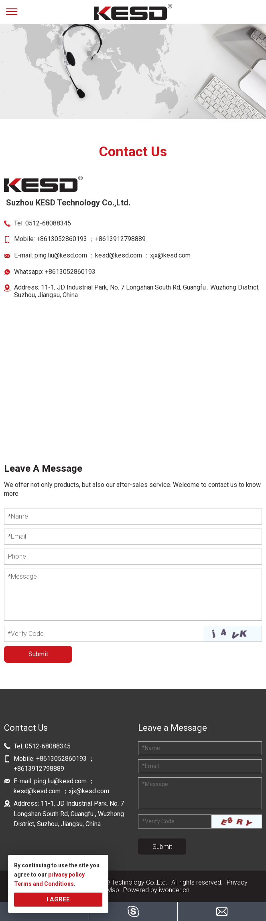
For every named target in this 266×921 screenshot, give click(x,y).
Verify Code (26, 633)
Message (22, 576)
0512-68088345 (48, 223)
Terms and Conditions (44, 884)
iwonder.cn (174, 890)
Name (18, 516)
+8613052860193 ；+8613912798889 (92, 239)
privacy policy (66, 874)
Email (17, 536)
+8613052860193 (70, 271)
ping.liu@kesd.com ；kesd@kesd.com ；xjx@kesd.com (113, 255)
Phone (17, 556)
